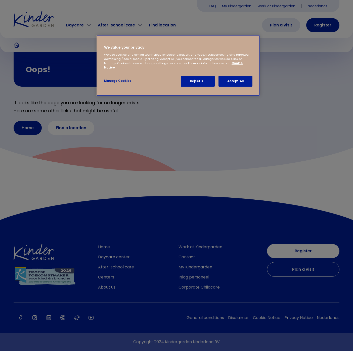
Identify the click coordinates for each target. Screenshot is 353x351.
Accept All (235, 81)
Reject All (197, 81)
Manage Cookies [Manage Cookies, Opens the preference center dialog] (117, 81)
